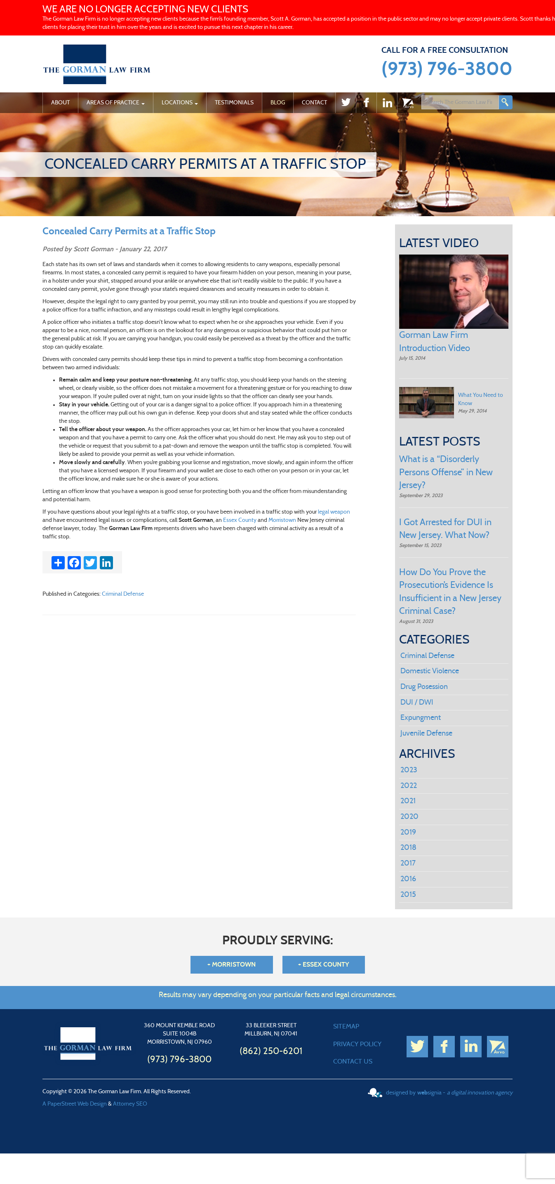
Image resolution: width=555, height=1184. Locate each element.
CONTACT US (352, 1061)
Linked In (386, 104)
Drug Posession (424, 687)
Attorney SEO (130, 1104)
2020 (409, 817)
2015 (408, 895)
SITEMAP (346, 1026)
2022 (408, 786)
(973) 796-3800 (447, 69)
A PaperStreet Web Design (74, 1104)
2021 (408, 801)
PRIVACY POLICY (357, 1044)
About (60, 103)
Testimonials (234, 103)
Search (506, 102)
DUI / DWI (416, 702)
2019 (408, 832)
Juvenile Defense (426, 733)
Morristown (282, 520)
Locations (180, 103)
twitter (345, 104)
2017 (408, 863)
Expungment (420, 718)
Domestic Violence (429, 671)
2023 (408, 770)
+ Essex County (323, 964)
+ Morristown (231, 964)
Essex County (239, 520)
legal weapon (334, 512)
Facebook (366, 104)
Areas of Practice (116, 103)
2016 (408, 879)
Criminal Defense (123, 594)
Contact (314, 103)
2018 (408, 847)
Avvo (407, 104)
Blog (277, 103)
